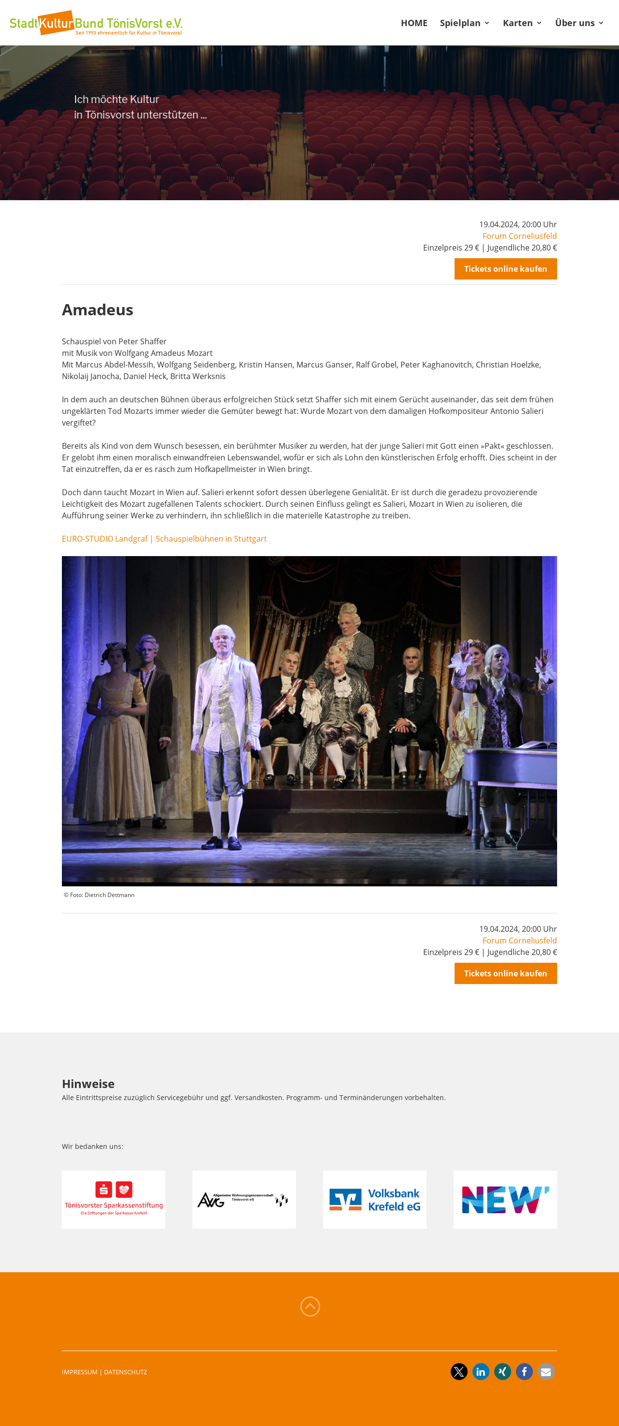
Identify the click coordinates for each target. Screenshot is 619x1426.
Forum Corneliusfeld (520, 236)
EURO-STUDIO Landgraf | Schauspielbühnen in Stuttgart (164, 538)
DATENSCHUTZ (125, 1371)
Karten (518, 24)
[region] (309, 122)
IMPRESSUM (80, 1371)
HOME (414, 24)
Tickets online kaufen (505, 269)
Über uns (575, 24)
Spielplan (460, 24)
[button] (459, 1371)
